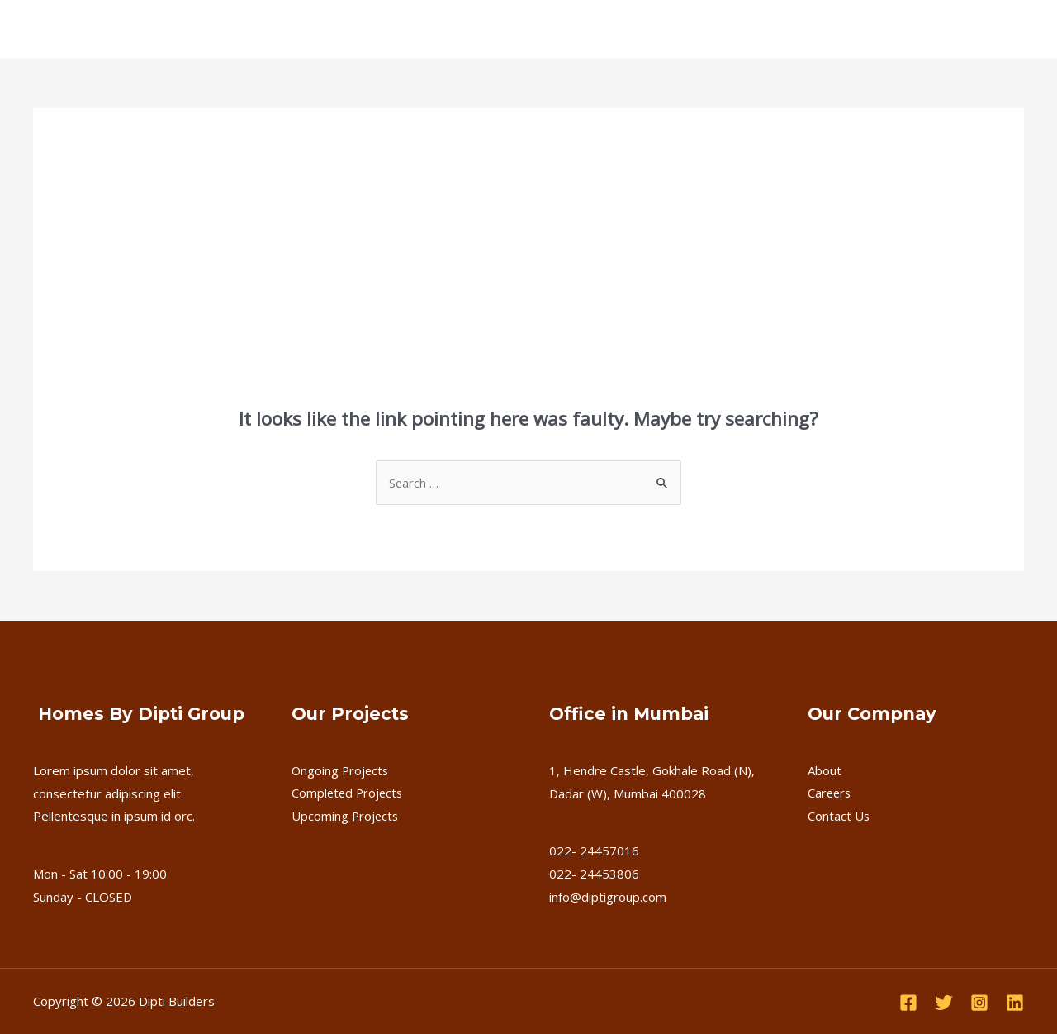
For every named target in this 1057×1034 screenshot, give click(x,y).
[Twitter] (944, 1002)
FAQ (482, 29)
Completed (332, 29)
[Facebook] (908, 1002)
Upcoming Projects (346, 816)
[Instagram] (979, 1002)
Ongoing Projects (341, 770)
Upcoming (416, 29)
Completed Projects (349, 793)
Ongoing (244, 29)
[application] (268, 29)
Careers (541, 29)
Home (92, 29)
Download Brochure (948, 29)
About (824, 770)
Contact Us (620, 29)
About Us (161, 29)
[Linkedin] (1015, 1002)
